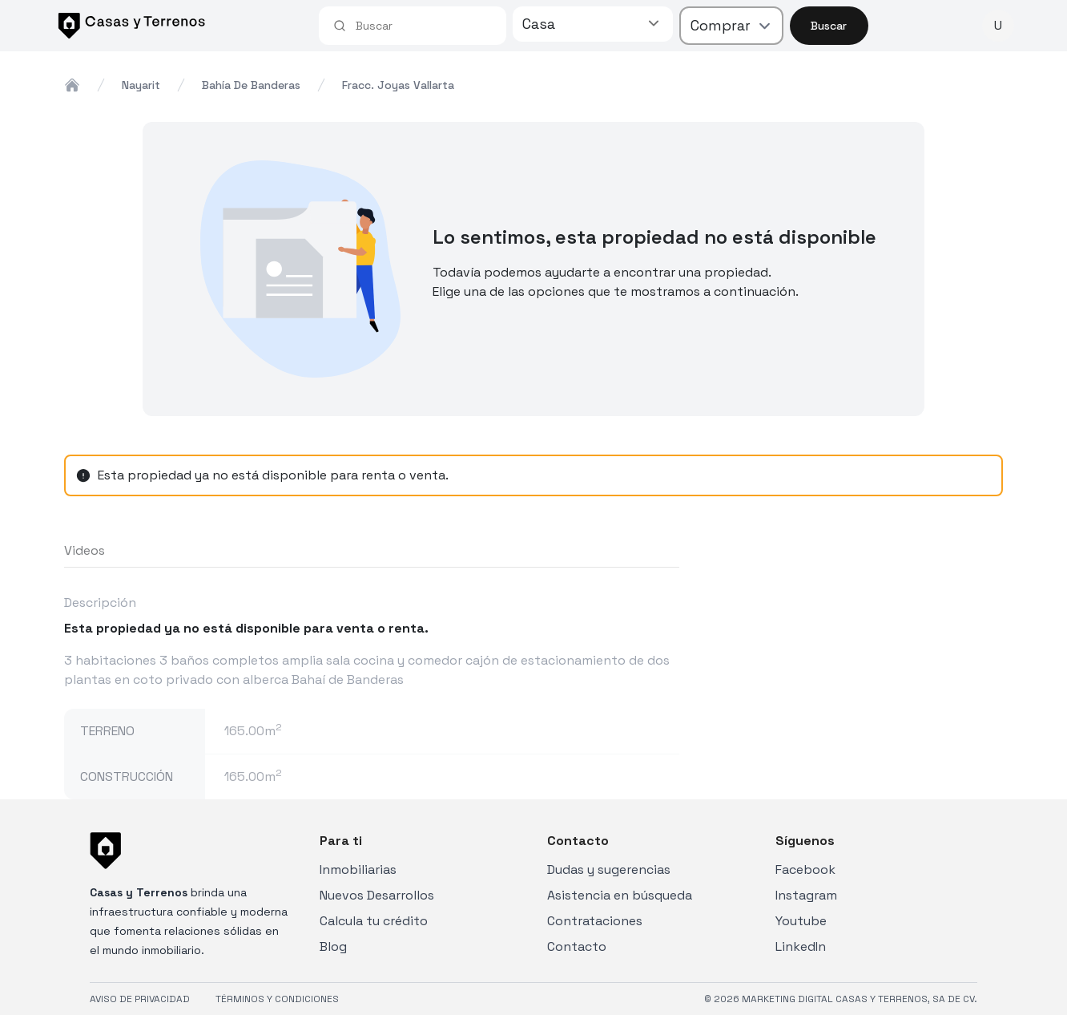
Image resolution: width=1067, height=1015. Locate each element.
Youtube (801, 920)
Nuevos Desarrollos (377, 895)
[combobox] (423, 26)
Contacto (576, 946)
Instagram (806, 895)
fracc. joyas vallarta (398, 85)
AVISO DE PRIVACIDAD (140, 999)
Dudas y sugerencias (608, 869)
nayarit (141, 85)
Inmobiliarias (358, 869)
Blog (333, 946)
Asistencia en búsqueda (619, 895)
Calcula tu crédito (374, 920)
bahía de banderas (251, 85)
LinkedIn (800, 946)
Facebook (805, 869)
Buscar (829, 25)
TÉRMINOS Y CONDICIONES (277, 999)
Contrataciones (594, 920)
